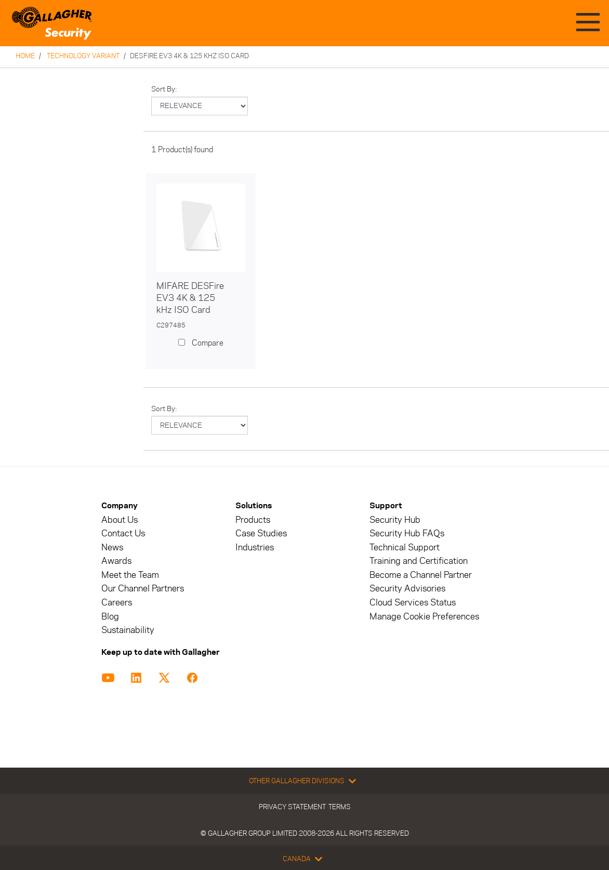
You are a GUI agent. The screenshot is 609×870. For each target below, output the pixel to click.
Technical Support (404, 547)
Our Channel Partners (142, 588)
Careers (116, 602)
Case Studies (261, 533)
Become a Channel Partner (420, 575)
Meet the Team (130, 575)
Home (25, 55)
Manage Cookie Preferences (424, 616)
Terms (339, 806)
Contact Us (123, 533)
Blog (110, 616)
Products (252, 520)
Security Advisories (407, 588)
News (112, 547)
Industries (254, 547)
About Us (119, 520)
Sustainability (127, 630)
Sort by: (164, 89)
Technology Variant (83, 55)
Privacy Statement (292, 806)
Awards (116, 561)
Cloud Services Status (412, 602)
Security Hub (394, 520)
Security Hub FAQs (406, 533)
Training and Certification (418, 561)
